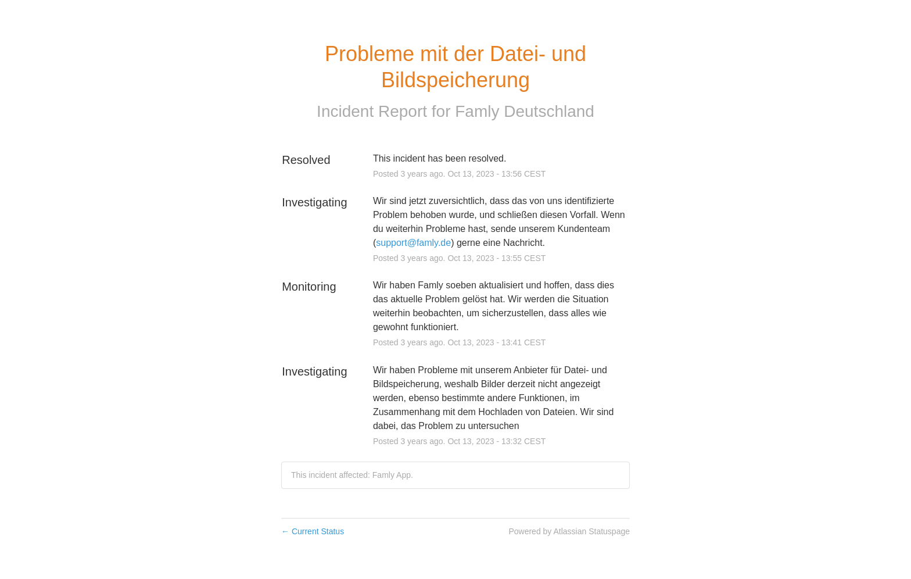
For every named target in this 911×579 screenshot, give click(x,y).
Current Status (312, 531)
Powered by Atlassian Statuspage (569, 531)
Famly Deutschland (524, 111)
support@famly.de (413, 243)
